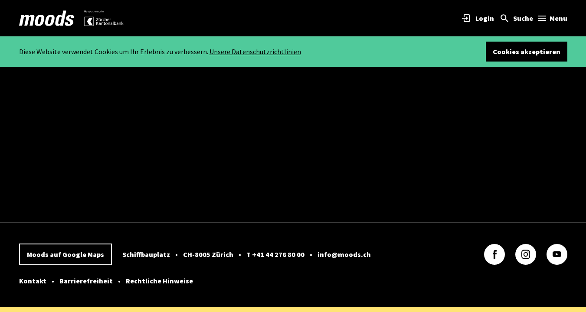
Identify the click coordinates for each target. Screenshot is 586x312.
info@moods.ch (344, 254)
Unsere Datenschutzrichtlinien (255, 51)
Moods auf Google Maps (65, 254)
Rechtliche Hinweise (159, 280)
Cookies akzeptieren (526, 51)
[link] (47, 18)
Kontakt (32, 280)
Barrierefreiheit (86, 280)
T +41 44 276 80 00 (275, 254)
